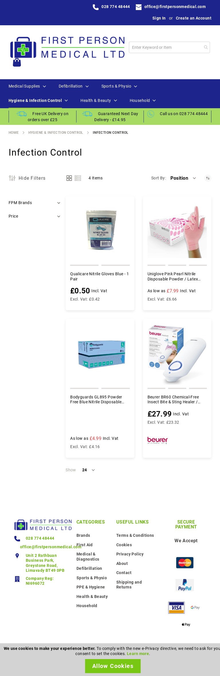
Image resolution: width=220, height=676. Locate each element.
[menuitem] (24, 86)
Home (14, 133)
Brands (83, 535)
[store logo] (67, 47)
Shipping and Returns (129, 585)
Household (86, 605)
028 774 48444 (115, 6)
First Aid (84, 545)
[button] (183, 178)
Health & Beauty (92, 596)
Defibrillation (89, 568)
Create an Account (193, 18)
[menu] (110, 93)
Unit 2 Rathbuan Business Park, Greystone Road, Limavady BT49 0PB (45, 563)
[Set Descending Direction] (207, 178)
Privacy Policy (130, 554)
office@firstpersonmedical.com (175, 6)
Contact (123, 572)
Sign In (159, 18)
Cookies (124, 545)
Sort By (158, 178)
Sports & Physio (91, 578)
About (122, 563)
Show (71, 470)
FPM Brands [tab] (20, 202)
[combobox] (169, 47)
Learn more (138, 653)
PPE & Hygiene (90, 587)
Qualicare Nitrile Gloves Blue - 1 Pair (99, 276)
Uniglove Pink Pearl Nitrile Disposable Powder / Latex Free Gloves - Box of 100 (173, 277)
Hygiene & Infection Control (55, 133)
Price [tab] (13, 216)
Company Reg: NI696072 (40, 581)
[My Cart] (17, 63)
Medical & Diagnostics (87, 556)
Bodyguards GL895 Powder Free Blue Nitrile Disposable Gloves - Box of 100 (96, 400)
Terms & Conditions (135, 535)
